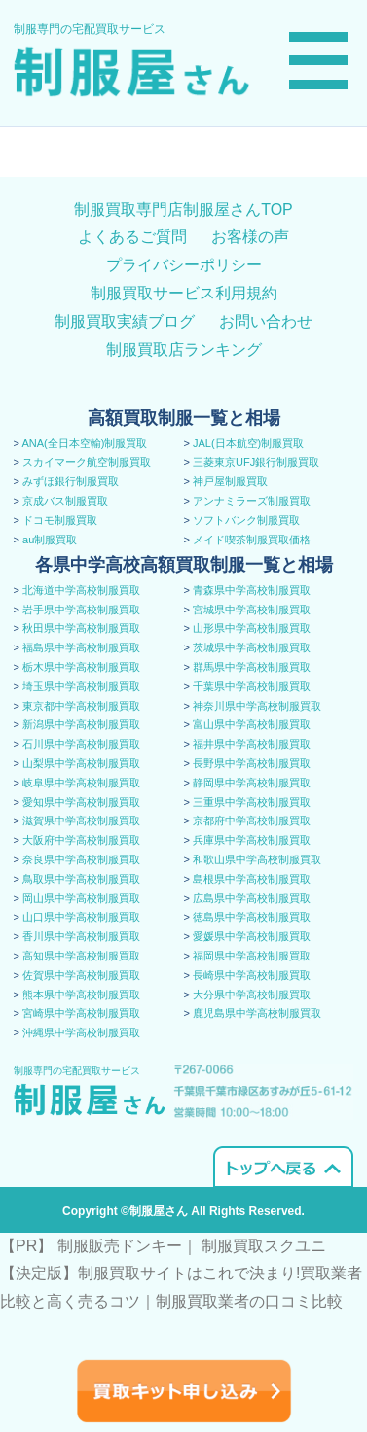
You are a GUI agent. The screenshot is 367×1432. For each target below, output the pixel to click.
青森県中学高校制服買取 (252, 590)
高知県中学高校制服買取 (81, 955)
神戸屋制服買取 (230, 481)
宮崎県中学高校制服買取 (81, 1013)
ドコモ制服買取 (59, 520)
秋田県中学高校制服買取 (81, 628)
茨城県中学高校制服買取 (252, 647)
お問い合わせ (265, 321)
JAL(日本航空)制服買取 (248, 443)
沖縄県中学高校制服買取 (81, 1032)
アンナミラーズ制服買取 (252, 500)
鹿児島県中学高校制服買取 (257, 1013)
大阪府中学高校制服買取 (81, 840)
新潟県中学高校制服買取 (81, 724)
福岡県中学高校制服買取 (252, 955)
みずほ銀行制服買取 (70, 481)
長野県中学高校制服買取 (252, 763)
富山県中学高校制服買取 (252, 724)
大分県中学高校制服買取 (252, 994)
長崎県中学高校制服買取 (252, 975)
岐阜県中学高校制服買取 (81, 782)
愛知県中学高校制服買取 (81, 802)
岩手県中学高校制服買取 (81, 609)
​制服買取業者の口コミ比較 (249, 1301)
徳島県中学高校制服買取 (252, 917)
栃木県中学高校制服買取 (81, 667)
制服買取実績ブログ (125, 321)
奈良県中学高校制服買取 (81, 859)
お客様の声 (250, 236)
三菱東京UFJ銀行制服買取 (256, 462)
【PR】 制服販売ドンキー (91, 1246)
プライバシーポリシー (184, 265)
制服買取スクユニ (264, 1246)
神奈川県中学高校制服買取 (257, 706)
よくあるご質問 (132, 236)
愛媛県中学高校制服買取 (252, 936)
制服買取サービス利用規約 (184, 293)
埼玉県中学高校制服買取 (81, 686)
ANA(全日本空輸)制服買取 (84, 443)
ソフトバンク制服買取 (246, 520)
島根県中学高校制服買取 (252, 879)
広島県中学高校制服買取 (252, 898)
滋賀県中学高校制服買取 (81, 820)
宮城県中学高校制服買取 (252, 609)
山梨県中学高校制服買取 (81, 763)
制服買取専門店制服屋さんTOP (183, 209)
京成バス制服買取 (65, 500)
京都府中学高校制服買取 (252, 820)
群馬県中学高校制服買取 (252, 667)
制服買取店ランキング (184, 349)
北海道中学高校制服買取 (81, 590)
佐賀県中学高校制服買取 (81, 975)
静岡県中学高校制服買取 (252, 782)
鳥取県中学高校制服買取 (81, 879)
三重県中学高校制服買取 (252, 802)
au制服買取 (49, 539)
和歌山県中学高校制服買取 (257, 859)
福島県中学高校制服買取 (81, 647)
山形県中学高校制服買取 (252, 628)
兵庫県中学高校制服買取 (252, 840)
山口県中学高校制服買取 (81, 917)
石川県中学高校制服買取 (81, 744)
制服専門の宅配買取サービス (89, 29)
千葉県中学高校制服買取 (252, 686)
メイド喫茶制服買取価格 (252, 539)
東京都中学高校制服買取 (81, 706)
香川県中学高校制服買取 (81, 936)
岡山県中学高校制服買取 (81, 898)
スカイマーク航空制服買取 (86, 462)
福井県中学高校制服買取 (252, 744)
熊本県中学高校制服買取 (81, 994)
